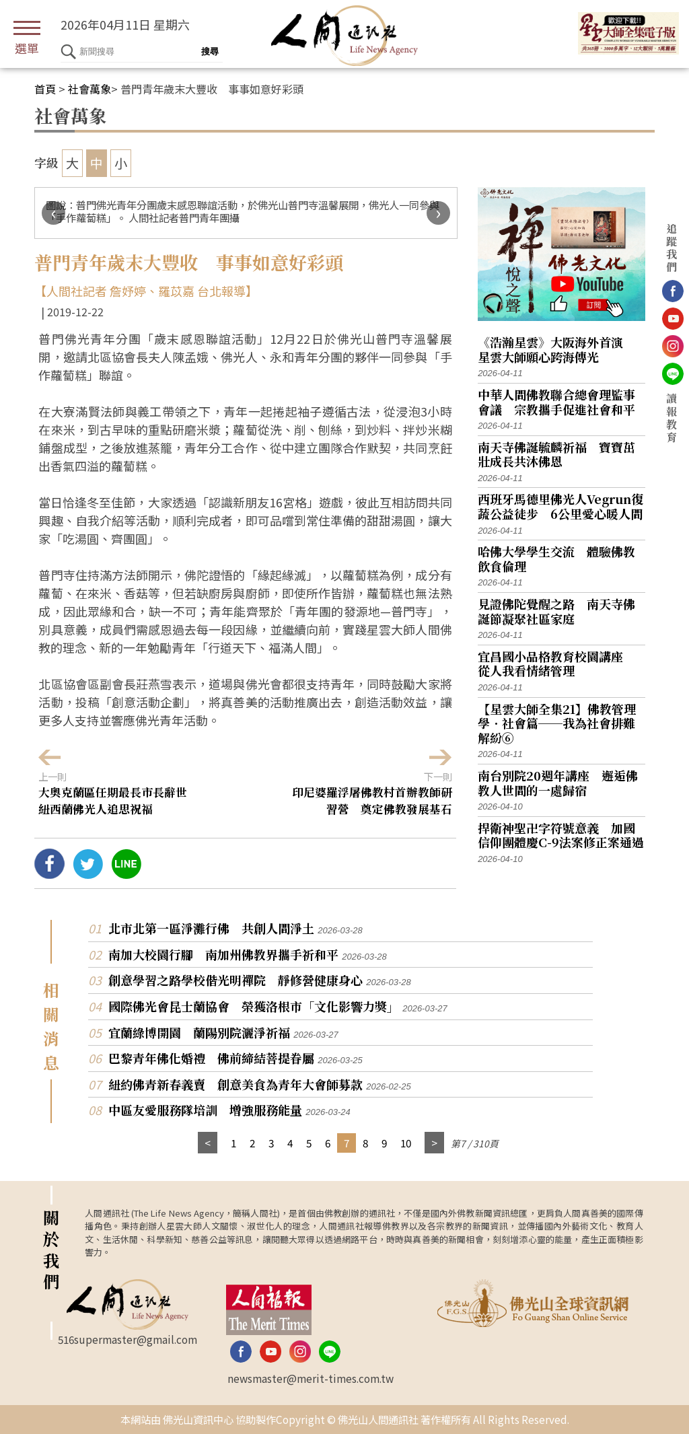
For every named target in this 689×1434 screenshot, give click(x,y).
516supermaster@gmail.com (127, 1339)
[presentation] (53, 213)
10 (405, 1142)
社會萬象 (89, 89)
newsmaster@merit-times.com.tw (310, 1378)
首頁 (45, 89)
